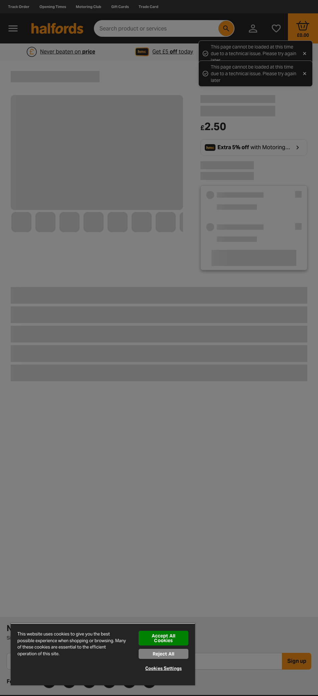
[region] (103, 654)
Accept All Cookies (163, 638)
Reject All (163, 654)
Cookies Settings (163, 668)
